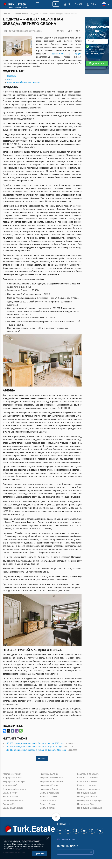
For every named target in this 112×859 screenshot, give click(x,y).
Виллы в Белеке (47, 804)
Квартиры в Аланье (49, 774)
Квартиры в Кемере (49, 785)
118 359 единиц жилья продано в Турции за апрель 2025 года (35, 743)
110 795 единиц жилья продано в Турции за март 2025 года (34, 746)
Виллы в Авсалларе (49, 793)
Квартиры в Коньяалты (88, 774)
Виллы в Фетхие (48, 808)
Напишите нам (68, 839)
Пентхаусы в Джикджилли (89, 808)
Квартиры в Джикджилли (14, 789)
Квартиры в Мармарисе (88, 789)
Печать (42, 758)
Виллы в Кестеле (48, 800)
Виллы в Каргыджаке (13, 808)
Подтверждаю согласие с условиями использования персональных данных (95, 50)
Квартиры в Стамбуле (87, 778)
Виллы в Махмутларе (13, 800)
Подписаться (97, 63)
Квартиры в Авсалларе (13, 781)
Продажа (11, 76)
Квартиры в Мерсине (87, 785)
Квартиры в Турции (12, 774)
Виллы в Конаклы (48, 796)
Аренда (10, 79)
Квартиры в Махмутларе (51, 778)
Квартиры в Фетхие (49, 789)
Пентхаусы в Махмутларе (89, 800)
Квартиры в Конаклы (87, 781)
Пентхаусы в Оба (85, 804)
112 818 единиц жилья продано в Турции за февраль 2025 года (36, 750)
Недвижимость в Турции (66, 54)
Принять (39, 853)
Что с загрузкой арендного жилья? (23, 82)
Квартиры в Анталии (12, 778)
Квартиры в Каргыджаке (51, 781)
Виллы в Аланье (10, 796)
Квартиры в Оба (10, 785)
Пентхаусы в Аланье (87, 796)
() (69, 4)
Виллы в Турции (10, 793)
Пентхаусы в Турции (87, 793)
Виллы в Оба (9, 804)
